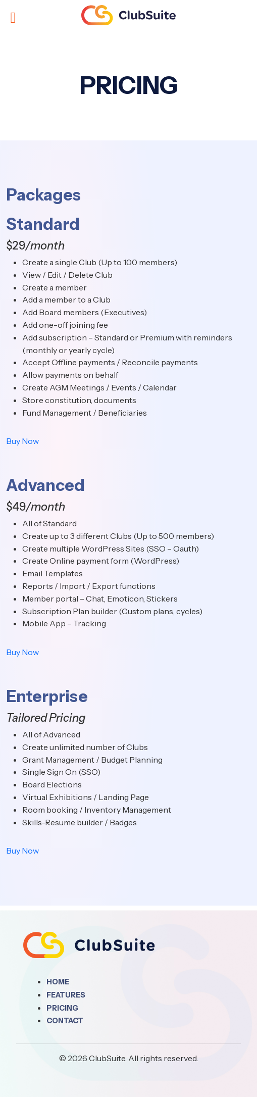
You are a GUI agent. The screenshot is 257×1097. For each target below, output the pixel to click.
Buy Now (22, 441)
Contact (64, 1020)
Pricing (62, 1008)
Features (65, 995)
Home (57, 981)
